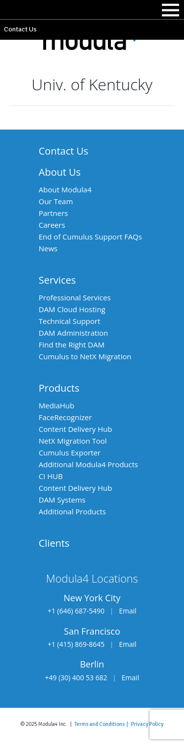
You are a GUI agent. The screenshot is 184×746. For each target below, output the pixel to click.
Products (59, 388)
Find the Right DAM (72, 344)
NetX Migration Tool (73, 441)
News (48, 248)
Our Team (56, 201)
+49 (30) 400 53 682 (76, 677)
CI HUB (51, 476)
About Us (60, 172)
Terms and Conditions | (103, 723)
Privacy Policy (147, 723)
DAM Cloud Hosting (72, 309)
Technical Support (70, 321)
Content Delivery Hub (75, 429)
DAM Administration (73, 333)
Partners (53, 213)
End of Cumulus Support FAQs (90, 236)
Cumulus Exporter (70, 452)
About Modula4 (65, 189)
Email (127, 610)
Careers (52, 225)
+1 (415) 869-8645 (76, 644)
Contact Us (20, 29)
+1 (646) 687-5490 (76, 610)
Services (57, 280)
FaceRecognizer (65, 417)
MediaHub (57, 405)
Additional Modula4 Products (88, 464)
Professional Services (75, 297)
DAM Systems (62, 500)
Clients (54, 543)
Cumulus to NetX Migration (85, 356)
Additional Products (72, 511)
